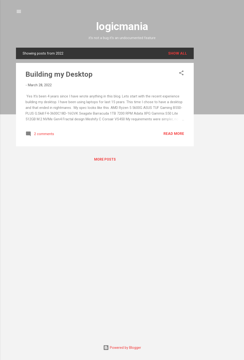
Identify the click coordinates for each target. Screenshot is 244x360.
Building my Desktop (58, 74)
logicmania (122, 26)
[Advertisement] (213, 119)
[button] (181, 73)
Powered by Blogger (122, 347)
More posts (105, 159)
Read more (173, 134)
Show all (177, 53)
